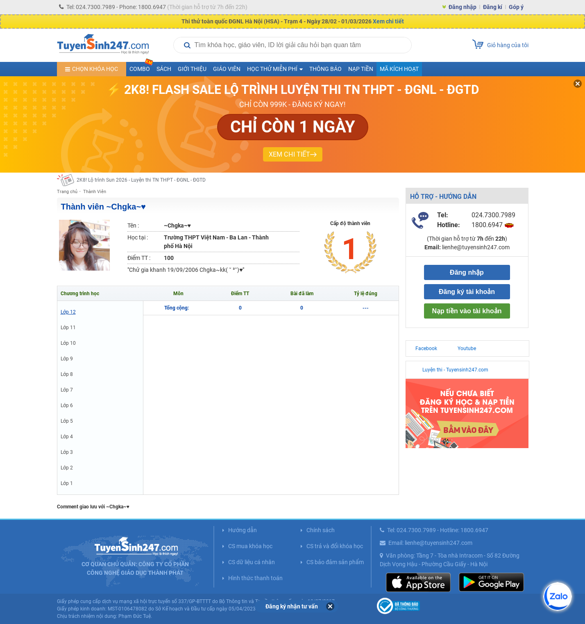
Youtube (467, 348)
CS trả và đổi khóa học (334, 546)
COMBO (141, 67)
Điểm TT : (138, 258)
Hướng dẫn (242, 530)
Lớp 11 (68, 327)
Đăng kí (492, 7)
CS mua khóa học (250, 546)
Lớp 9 (67, 359)
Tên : (133, 225)
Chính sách (320, 530)
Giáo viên (226, 69)
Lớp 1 (67, 483)
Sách (163, 69)
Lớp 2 (67, 468)
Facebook (426, 348)
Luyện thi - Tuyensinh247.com (455, 370)
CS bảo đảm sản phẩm (335, 562)
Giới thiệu (192, 69)
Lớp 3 (67, 452)
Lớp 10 (68, 343)
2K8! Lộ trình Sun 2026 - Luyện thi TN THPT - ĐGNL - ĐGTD (141, 180)
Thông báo (325, 69)
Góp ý (516, 7)
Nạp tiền (360, 69)
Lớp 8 (67, 374)
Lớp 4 (67, 437)
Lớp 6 (67, 405)
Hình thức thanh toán (255, 578)
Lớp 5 (67, 421)
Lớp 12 (68, 312)
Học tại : (137, 237)
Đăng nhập (462, 7)
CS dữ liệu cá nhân (251, 562)
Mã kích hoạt (399, 69)
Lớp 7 (67, 390)
